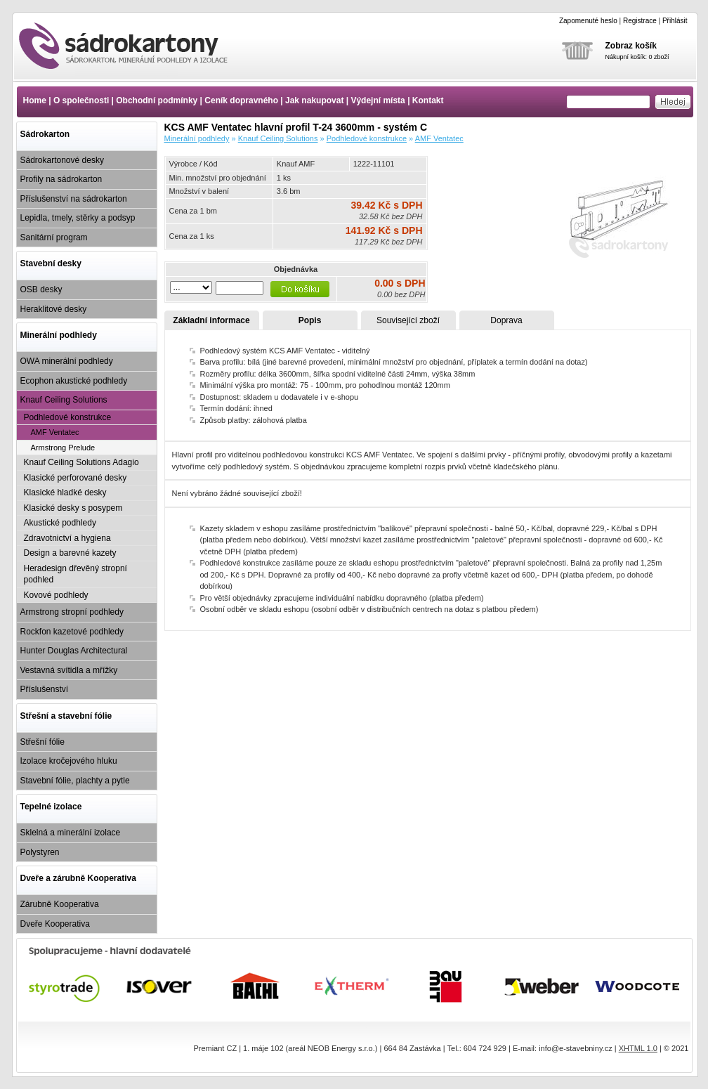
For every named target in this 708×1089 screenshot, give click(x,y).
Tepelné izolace (51, 806)
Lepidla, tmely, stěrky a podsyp (78, 218)
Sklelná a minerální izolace (70, 832)
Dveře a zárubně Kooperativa (78, 878)
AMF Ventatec (55, 432)
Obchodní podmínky (156, 100)
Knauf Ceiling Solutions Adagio (81, 462)
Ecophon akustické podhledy (74, 381)
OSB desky (41, 289)
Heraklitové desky (53, 309)
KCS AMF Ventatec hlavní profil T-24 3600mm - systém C (135, 45)
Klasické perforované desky (75, 478)
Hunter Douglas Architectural (74, 651)
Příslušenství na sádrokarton (73, 199)
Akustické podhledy (60, 523)
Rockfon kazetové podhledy (72, 632)
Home (34, 100)
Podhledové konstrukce (68, 417)
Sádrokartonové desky (62, 160)
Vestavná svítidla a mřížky (69, 670)
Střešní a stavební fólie (66, 716)
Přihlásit (675, 21)
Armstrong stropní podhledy (72, 612)
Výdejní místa (377, 100)
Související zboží (408, 320)
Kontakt (428, 100)
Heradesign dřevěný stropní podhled (75, 574)
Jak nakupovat (314, 100)
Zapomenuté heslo (588, 21)
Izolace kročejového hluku (68, 761)
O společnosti (81, 100)
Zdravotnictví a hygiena (67, 538)
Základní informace (211, 320)
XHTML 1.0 (638, 1048)
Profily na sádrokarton (61, 179)
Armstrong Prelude (63, 447)
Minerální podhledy (58, 335)
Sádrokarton (45, 134)
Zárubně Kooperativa (59, 904)
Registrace (640, 21)
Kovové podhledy (56, 595)
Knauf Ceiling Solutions (63, 400)
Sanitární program (54, 237)
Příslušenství (44, 689)
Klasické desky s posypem (73, 508)
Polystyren (40, 852)
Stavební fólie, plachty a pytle (75, 780)
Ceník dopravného (241, 100)
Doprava (506, 320)
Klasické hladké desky (65, 492)
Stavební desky (50, 263)
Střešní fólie (42, 742)
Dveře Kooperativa (55, 924)
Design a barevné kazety (70, 553)
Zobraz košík (631, 46)
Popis (310, 320)
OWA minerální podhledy (66, 361)
